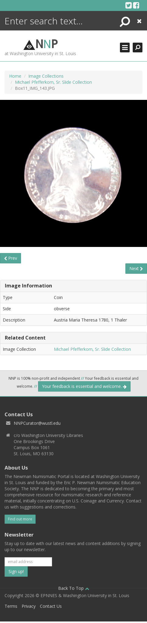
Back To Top (73, 588)
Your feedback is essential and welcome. (84, 386)
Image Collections (46, 76)
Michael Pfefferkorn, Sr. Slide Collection (53, 82)
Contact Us (51, 606)
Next (136, 268)
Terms (11, 606)
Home (15, 76)
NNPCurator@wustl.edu (37, 423)
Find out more (20, 519)
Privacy (29, 606)
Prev (10, 258)
